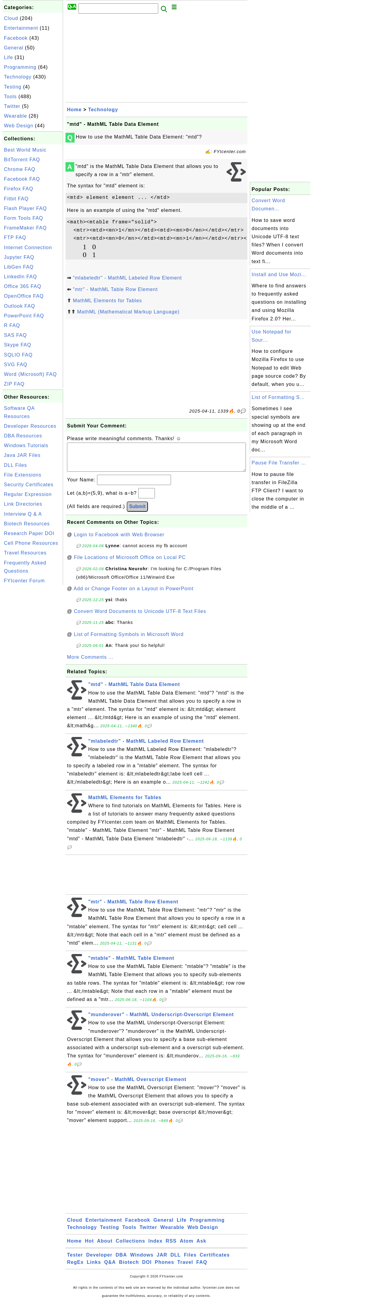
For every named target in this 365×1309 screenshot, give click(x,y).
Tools (10, 96)
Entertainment (21, 28)
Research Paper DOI (29, 533)
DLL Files (15, 465)
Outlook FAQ (19, 306)
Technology (18, 76)
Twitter (12, 106)
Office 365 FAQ (22, 286)
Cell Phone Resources (31, 543)
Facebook (16, 38)
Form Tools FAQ (23, 218)
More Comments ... (90, 663)
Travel (185, 1268)
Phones (164, 1268)
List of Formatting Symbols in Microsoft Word (129, 640)
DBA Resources (23, 435)
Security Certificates (28, 484)
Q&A (110, 1268)
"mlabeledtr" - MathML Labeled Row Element (127, 277)
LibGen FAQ (19, 267)
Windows (141, 1261)
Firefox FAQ (18, 188)
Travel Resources (25, 552)
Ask (201, 1247)
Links (94, 1268)
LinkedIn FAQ (20, 276)
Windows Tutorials (26, 445)
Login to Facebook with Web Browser (119, 540)
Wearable (15, 116)
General (13, 47)
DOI (147, 1268)
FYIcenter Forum (24, 580)
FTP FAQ (15, 237)
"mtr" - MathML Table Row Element (115, 289)
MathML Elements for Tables (107, 300)
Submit (137, 512)
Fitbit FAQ (16, 198)
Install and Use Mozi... (279, 274)
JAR (162, 1261)
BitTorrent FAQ (22, 159)
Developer (99, 1261)
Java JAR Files (22, 455)
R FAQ (12, 325)
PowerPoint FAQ (24, 315)
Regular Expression (28, 494)
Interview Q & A (23, 514)
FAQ (201, 1268)
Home (74, 109)
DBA (121, 1261)
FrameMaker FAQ (25, 227)
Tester (75, 1261)
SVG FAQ (15, 364)
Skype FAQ (17, 344)
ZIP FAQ (14, 384)
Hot (89, 1247)
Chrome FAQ (19, 169)
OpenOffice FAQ (24, 296)
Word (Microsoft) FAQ (30, 374)
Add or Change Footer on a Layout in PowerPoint (134, 594)
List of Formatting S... (278, 397)
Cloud (11, 18)
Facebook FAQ (22, 179)
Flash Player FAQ (25, 208)
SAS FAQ (15, 335)
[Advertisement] (32, 677)
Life (8, 57)
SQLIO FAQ (18, 354)
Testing (13, 86)
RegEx (75, 1268)
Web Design (18, 125)
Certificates (215, 1261)
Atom (186, 1247)
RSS (171, 1247)
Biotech (129, 1268)
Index (155, 1247)
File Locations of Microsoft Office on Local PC (130, 563)
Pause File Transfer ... (279, 462)
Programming (20, 67)
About (104, 1247)
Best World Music (25, 149)
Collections (130, 1247)
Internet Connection (28, 247)
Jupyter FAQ (19, 257)
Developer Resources (30, 426)
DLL (175, 1261)
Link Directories (23, 504)
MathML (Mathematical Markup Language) (128, 311)
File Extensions (23, 474)
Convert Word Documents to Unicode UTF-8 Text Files (140, 617)
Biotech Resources (27, 523)
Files (190, 1261)
